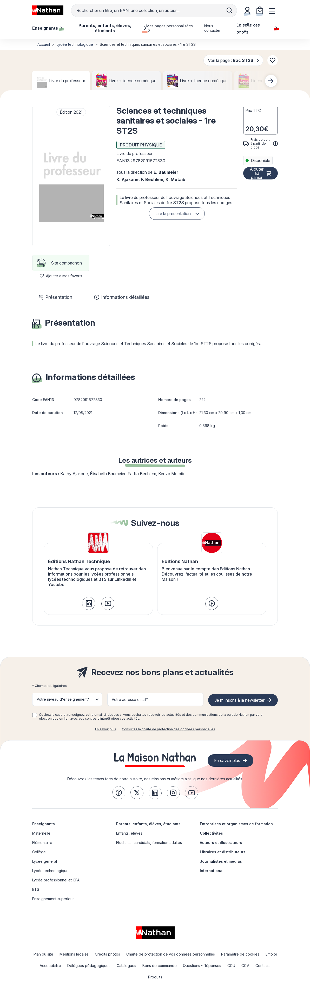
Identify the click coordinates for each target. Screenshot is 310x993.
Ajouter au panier (256, 173)
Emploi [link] (271, 954)
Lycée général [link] (44, 861)
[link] (88, 603)
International (211, 870)
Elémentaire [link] (42, 842)
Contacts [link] (263, 965)
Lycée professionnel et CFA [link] (56, 880)
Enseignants (43, 824)
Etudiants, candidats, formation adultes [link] (149, 842)
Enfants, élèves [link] (129, 833)
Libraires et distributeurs (223, 852)
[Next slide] (271, 81)
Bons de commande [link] (159, 965)
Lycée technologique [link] (50, 870)
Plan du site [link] (43, 954)
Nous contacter (212, 28)
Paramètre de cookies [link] (240, 954)
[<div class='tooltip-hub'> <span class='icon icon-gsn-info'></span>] (275, 143)
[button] (71, 176)
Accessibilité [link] (50, 965)
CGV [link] (245, 965)
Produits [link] (155, 977)
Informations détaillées (121, 297)
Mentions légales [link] (74, 954)
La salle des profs (257, 28)
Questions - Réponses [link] (202, 965)
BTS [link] (35, 889)
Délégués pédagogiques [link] (88, 965)
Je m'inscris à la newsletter (240, 700)
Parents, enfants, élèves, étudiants (148, 824)
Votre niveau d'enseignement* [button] (63, 699)
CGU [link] (231, 965)
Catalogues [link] (126, 965)
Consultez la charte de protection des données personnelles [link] (168, 729)
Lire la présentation (173, 213)
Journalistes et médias (221, 861)
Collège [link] (39, 852)
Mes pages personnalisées (169, 28)
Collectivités (211, 833)
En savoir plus (105, 729)
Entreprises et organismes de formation (236, 824)
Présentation (55, 297)
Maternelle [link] (41, 833)
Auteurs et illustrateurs (221, 842)
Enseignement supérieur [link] (53, 899)
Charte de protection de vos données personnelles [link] (170, 954)
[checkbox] (34, 715)
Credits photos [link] (107, 954)
